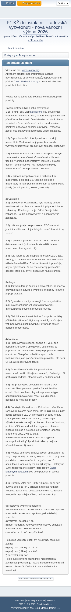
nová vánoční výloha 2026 (42, 29)
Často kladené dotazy (26, 81)
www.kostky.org (30, 70)
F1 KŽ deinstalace (24, 22)
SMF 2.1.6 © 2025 (27, 604)
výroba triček (10, 36)
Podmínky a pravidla (35, 600)
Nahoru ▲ (51, 600)
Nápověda (19, 600)
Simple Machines (44, 604)
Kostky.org (36, 111)
